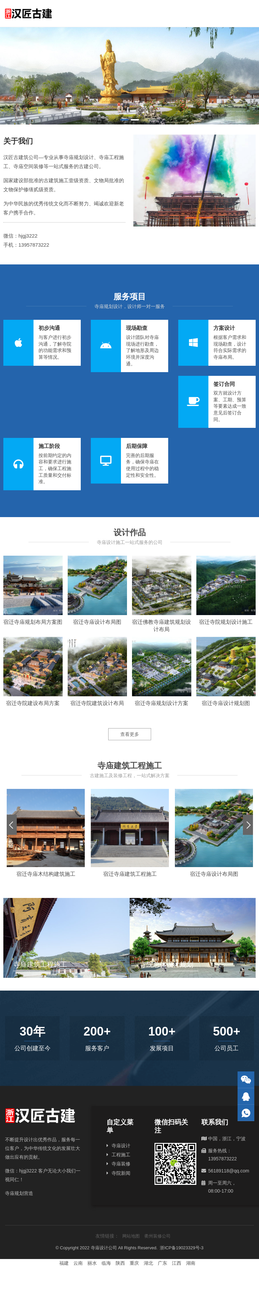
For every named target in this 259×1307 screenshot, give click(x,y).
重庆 (134, 1263)
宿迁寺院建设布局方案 (33, 703)
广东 (162, 1263)
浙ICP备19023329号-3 (181, 1247)
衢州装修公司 (157, 1236)
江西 (176, 1263)
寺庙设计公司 (104, 1247)
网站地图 (131, 1236)
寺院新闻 (121, 1173)
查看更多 (129, 734)
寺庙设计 (121, 1145)
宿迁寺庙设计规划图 (226, 703)
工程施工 (121, 1154)
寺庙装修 (121, 1163)
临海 (106, 1263)
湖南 (190, 1263)
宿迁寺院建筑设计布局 (97, 703)
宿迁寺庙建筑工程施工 (130, 874)
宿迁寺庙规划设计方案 (161, 703)
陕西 (120, 1263)
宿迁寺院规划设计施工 (226, 622)
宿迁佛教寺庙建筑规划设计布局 (161, 625)
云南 (78, 1263)
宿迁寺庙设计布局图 (97, 622)
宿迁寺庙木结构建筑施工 (45, 874)
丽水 (92, 1263)
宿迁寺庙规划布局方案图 (32, 622)
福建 (64, 1263)
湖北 (148, 1263)
